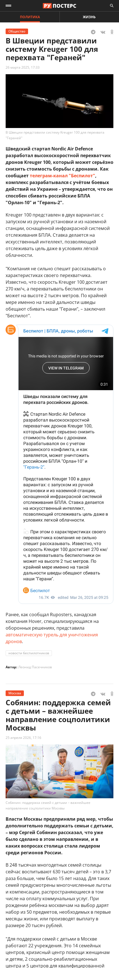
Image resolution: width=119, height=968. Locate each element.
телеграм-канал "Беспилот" (62, 176)
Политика (30, 17)
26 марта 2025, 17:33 (23, 67)
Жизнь (89, 17)
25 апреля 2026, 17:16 (23, 737)
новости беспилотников (28, 653)
